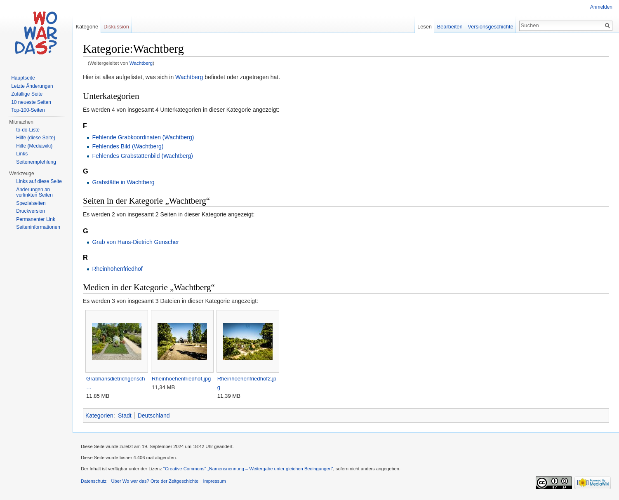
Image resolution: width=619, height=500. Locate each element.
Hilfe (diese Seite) (35, 138)
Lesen (424, 26)
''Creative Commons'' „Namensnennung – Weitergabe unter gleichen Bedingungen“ (248, 468)
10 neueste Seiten (31, 102)
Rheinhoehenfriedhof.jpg (181, 379)
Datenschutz (93, 481)
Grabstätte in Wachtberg (123, 182)
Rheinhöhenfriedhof (117, 268)
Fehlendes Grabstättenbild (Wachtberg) (142, 156)
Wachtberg (141, 63)
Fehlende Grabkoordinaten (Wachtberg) (143, 137)
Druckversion (30, 211)
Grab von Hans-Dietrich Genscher (135, 242)
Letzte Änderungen (32, 86)
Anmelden (601, 7)
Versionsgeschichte (490, 26)
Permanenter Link (35, 219)
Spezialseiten (30, 203)
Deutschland (154, 415)
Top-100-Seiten (28, 110)
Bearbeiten (450, 26)
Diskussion (116, 26)
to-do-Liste (28, 130)
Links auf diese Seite (39, 181)
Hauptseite (23, 78)
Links (22, 154)
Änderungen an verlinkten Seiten (34, 192)
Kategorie (86, 26)
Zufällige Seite (26, 94)
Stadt (125, 415)
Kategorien (99, 415)
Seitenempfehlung (36, 162)
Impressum (214, 481)
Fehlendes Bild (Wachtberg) (127, 146)
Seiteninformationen (38, 227)
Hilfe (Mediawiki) (34, 146)
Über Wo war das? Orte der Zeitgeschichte (154, 481)
